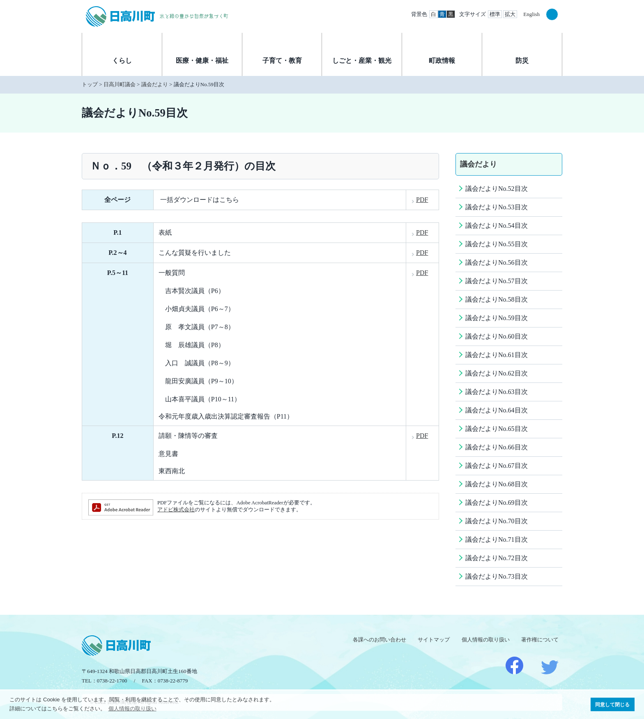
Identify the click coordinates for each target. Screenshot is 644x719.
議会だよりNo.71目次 (496, 539)
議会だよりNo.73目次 (496, 576)
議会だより (154, 84)
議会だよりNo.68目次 (496, 484)
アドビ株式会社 (176, 510)
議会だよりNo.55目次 (496, 243)
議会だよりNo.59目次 (496, 317)
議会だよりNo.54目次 (496, 225)
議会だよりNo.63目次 (496, 391)
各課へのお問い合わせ (379, 640)
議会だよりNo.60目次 (496, 336)
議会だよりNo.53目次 (496, 207)
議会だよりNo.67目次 (496, 465)
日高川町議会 (120, 84)
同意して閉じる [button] (612, 704)
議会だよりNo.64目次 (496, 410)
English (531, 14)
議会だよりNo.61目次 (496, 354)
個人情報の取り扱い (486, 640)
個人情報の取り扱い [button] (132, 708)
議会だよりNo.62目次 (496, 373)
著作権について (540, 640)
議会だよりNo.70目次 (496, 520)
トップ (90, 84)
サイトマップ (434, 640)
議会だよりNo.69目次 (496, 502)
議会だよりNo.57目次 (496, 280)
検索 (552, 14)
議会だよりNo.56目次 (496, 262)
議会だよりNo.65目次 (496, 428)
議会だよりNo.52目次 (496, 188)
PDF (422, 199)
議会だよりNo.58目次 (496, 299)
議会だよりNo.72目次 (496, 557)
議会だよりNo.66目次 (496, 447)
